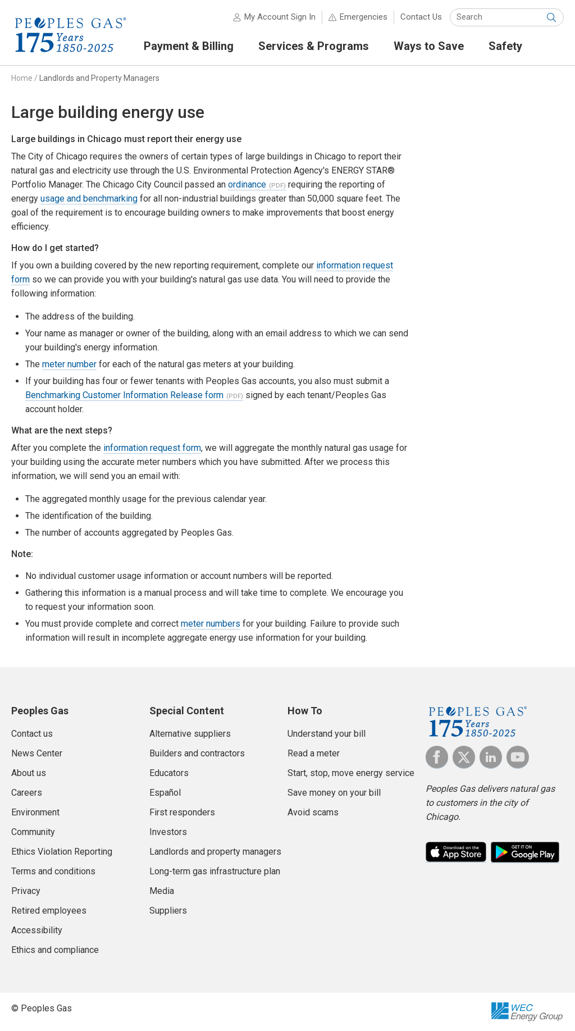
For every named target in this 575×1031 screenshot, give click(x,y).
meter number (69, 364)
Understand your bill (327, 733)
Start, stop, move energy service (351, 773)
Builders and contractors (197, 753)
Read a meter (314, 753)
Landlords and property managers (215, 851)
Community (33, 832)
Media (161, 891)
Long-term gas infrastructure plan (214, 871)
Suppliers (168, 910)
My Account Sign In (280, 17)
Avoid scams (313, 812)
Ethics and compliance (55, 950)
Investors (168, 832)
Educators (169, 773)
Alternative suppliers (190, 733)
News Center (36, 753)
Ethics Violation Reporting (61, 851)
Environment (35, 812)
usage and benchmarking (89, 198)
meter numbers (210, 623)
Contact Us (421, 17)
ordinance (247, 184)
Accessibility (36, 930)
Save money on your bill (334, 792)
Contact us (32, 733)
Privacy (25, 891)
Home (22, 78)
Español (165, 792)
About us (28, 773)
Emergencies (363, 17)
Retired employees (48, 910)
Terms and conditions (53, 871)
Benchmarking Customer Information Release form (124, 395)
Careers (26, 792)
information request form (152, 447)
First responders (182, 812)
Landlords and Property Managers (99, 78)
